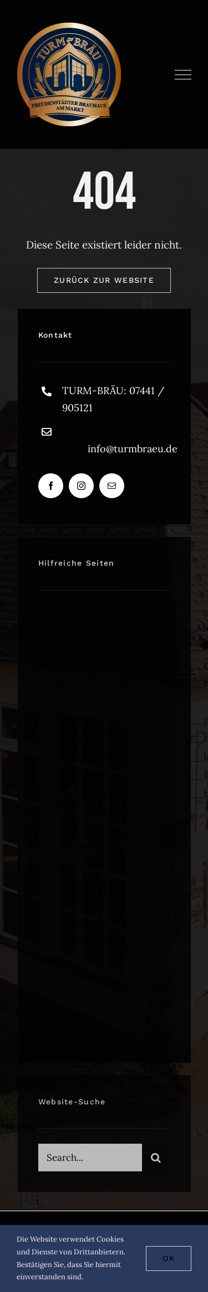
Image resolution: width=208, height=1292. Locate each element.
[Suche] (156, 1160)
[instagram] (81, 486)
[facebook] (50, 486)
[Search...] (90, 1160)
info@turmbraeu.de (132, 448)
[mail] (111, 486)
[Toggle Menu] (183, 75)
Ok (169, 1258)
